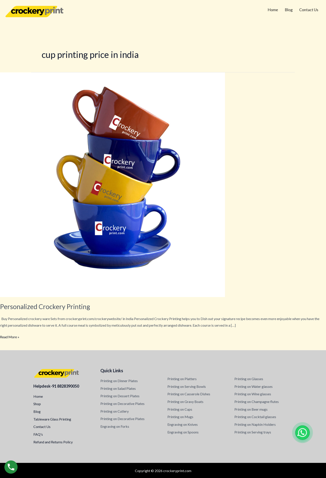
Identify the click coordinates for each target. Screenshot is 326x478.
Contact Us (308, 9)
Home (273, 9)
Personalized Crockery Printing (45, 306)
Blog (289, 9)
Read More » (9, 336)
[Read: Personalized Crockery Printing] (112, 184)
